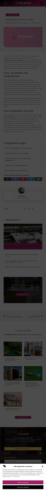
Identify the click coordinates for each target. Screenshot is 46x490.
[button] (42, 466)
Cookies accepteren (23, 482)
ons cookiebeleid (15, 476)
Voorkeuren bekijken (23, 487)
